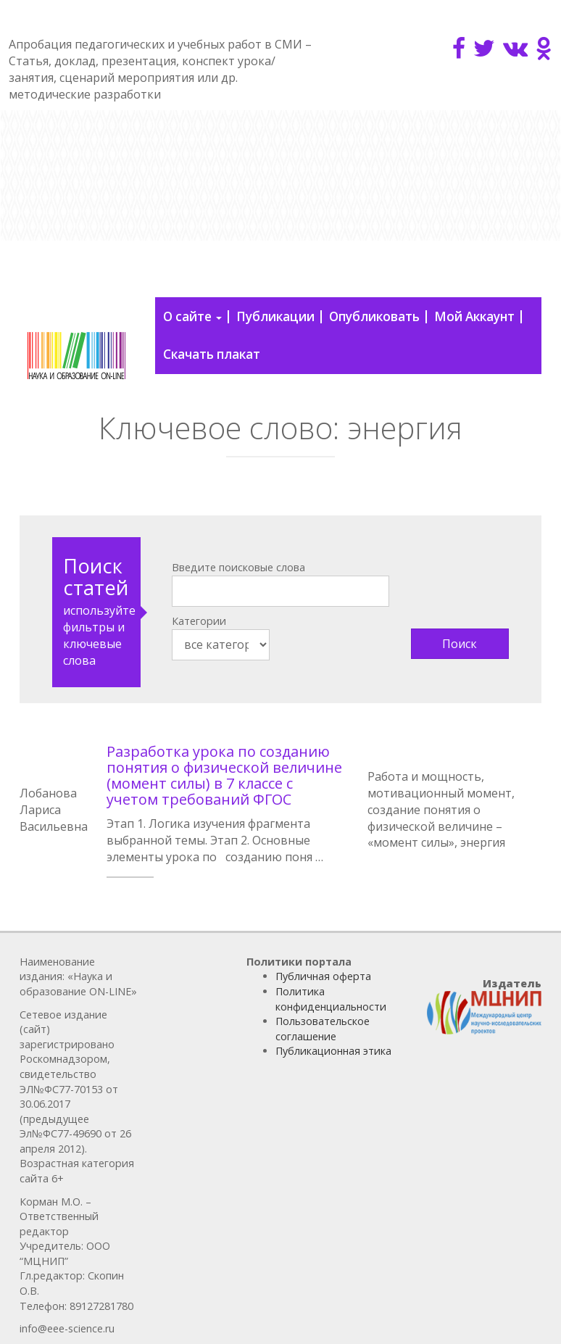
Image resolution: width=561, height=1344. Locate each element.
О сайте (192, 316)
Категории (199, 621)
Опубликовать (374, 316)
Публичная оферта (323, 976)
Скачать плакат (211, 354)
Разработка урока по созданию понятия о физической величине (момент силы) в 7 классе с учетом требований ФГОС (224, 775)
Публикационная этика (333, 1051)
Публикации (275, 316)
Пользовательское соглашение (322, 1028)
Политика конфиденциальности (330, 998)
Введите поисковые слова (238, 567)
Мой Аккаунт (474, 316)
